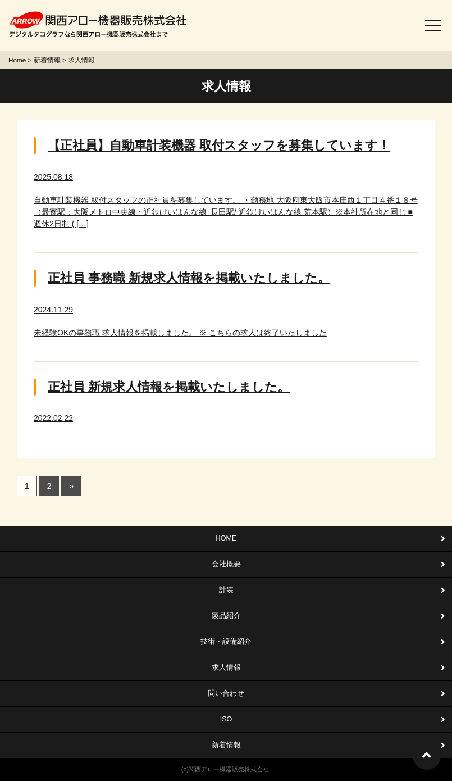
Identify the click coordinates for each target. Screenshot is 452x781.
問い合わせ (226, 693)
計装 (226, 590)
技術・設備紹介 (226, 642)
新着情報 (226, 745)
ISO (226, 719)
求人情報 (226, 667)
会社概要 (226, 564)
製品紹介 (226, 616)
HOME (226, 538)
